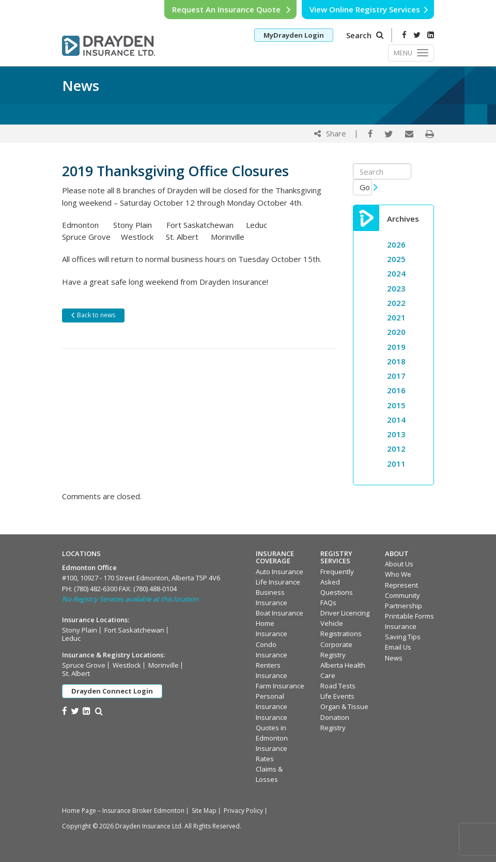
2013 (396, 434)
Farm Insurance (280, 685)
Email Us (398, 647)
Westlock (127, 665)
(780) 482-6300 (95, 588)
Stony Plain (79, 630)
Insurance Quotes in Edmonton (272, 728)
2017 (396, 376)
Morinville (163, 665)
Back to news (92, 315)
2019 (396, 347)
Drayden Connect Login (112, 691)
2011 (396, 463)
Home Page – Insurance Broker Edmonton (123, 810)
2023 (396, 288)
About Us (399, 563)
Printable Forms (409, 616)
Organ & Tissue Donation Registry (344, 717)
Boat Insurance (279, 613)
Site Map (204, 810)
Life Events (337, 696)
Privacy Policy (243, 810)
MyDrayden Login (294, 35)
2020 (396, 332)
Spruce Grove (83, 665)
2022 (396, 303)
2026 (396, 244)
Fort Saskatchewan (134, 630)
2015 (396, 405)
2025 (396, 259)
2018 (396, 361)
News (393, 658)
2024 (396, 273)
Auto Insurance (279, 571)
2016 (396, 390)
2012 (396, 448)
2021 (396, 317)
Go (366, 187)
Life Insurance (278, 582)
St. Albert (76, 673)
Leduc (71, 638)
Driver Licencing (344, 613)
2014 (396, 419)
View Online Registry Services (369, 9)
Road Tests (337, 685)
